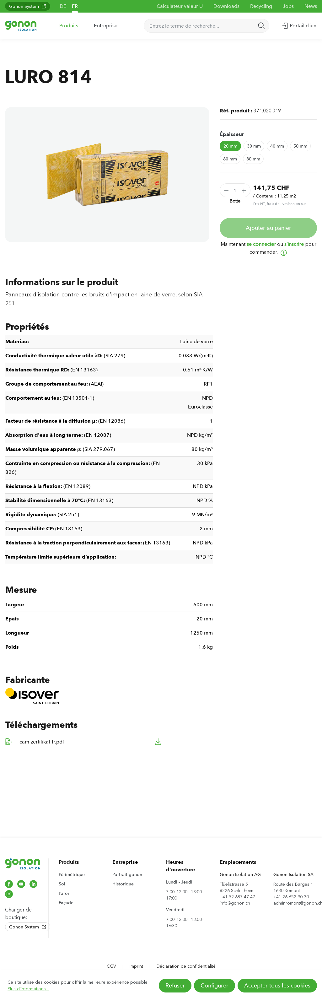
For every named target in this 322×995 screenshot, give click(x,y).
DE (63, 6)
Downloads (226, 6)
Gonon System (27, 6)
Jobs (288, 6)
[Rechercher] (261, 25)
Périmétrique (72, 874)
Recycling (261, 6)
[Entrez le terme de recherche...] (199, 25)
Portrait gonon (127, 874)
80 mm (253, 159)
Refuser (175, 985)
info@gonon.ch (235, 903)
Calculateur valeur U (180, 6)
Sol (62, 884)
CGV (111, 966)
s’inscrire (294, 244)
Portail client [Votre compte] (300, 24)
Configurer (214, 985)
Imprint (136, 966)
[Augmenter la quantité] (244, 190)
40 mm (277, 146)
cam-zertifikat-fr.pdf (41, 742)
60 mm (230, 159)
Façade (66, 903)
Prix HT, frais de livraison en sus (279, 204)
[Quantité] (235, 190)
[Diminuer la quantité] (226, 190)
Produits (69, 862)
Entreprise (125, 862)
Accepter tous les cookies (277, 985)
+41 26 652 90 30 (291, 897)
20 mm (230, 146)
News (310, 6)
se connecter (261, 244)
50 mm (300, 146)
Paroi (64, 893)
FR (75, 6)
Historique (123, 884)
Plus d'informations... (28, 989)
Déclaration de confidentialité (186, 966)
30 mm (254, 146)
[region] (107, 174)
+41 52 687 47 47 (237, 897)
